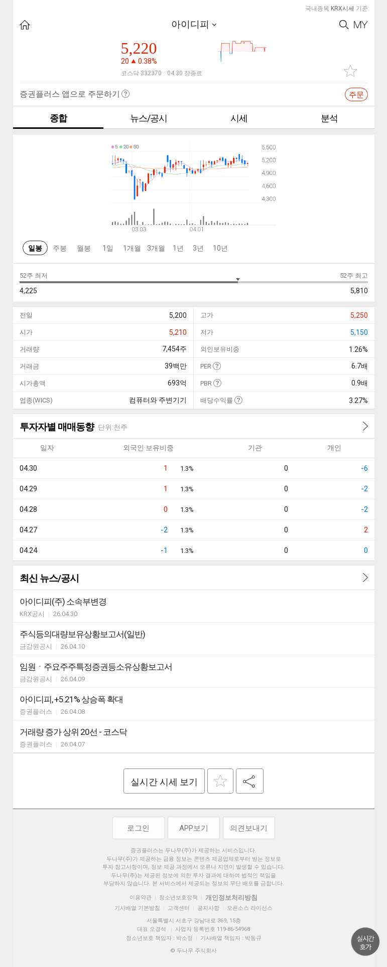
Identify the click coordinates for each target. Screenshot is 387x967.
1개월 (132, 248)
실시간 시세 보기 (164, 782)
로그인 (138, 828)
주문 (356, 94)
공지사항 (208, 908)
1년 (178, 248)
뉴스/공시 (148, 118)
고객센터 (179, 908)
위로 (365, 942)
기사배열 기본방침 (137, 908)
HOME (25, 25)
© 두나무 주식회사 (193, 950)
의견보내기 (249, 828)
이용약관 (141, 897)
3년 (198, 248)
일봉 (35, 248)
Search (344, 25)
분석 (329, 118)
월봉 (84, 248)
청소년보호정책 (178, 897)
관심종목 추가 (350, 71)
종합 (58, 118)
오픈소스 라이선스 (250, 908)
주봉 (60, 248)
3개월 (156, 248)
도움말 (216, 365)
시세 (238, 118)
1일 (107, 248)
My (361, 25)
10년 (220, 248)
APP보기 (193, 828)
